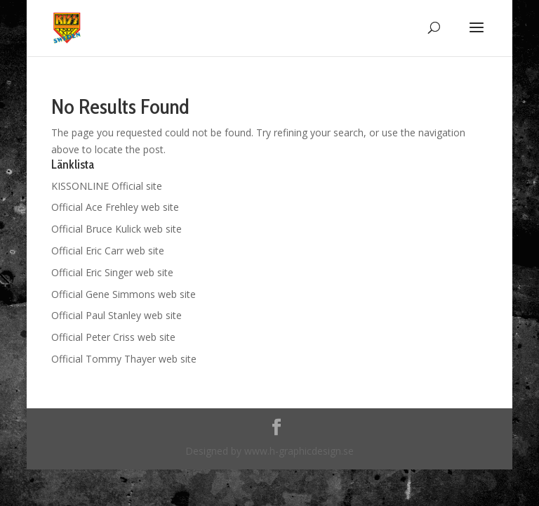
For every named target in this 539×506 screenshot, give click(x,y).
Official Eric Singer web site (112, 272)
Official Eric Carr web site (107, 250)
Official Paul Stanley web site (116, 315)
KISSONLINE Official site (106, 186)
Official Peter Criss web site (113, 337)
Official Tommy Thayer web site (124, 358)
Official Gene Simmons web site (123, 294)
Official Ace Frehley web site (115, 207)
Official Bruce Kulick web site (116, 228)
